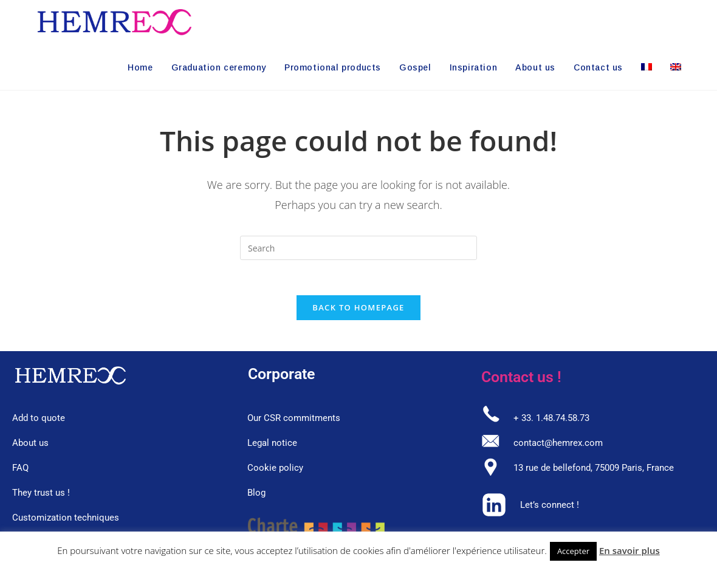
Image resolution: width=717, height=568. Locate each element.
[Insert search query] (358, 248)
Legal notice (272, 444)
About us (30, 444)
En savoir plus (629, 550)
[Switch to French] (646, 67)
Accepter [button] (573, 551)
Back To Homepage (358, 309)
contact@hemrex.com (558, 444)
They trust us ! (41, 494)
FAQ (20, 469)
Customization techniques (65, 519)
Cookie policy (275, 469)
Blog (256, 494)
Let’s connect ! (549, 506)
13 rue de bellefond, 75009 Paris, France (593, 469)
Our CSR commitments (293, 419)
